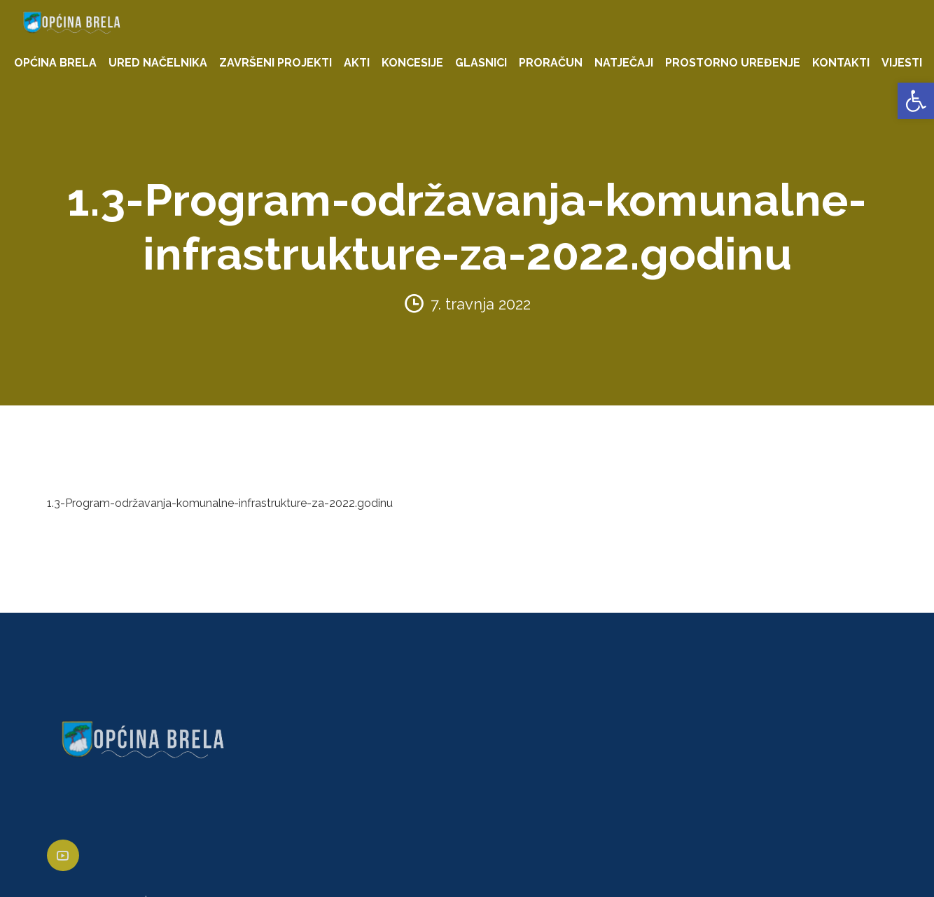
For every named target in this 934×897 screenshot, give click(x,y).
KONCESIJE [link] (412, 62)
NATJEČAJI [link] (623, 62)
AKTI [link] (357, 62)
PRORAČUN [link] (551, 62)
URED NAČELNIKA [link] (158, 62)
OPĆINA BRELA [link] (55, 62)
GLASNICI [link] (481, 62)
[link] (916, 101)
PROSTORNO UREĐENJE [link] (732, 62)
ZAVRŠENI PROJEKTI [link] (275, 62)
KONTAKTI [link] (841, 62)
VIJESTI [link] (901, 62)
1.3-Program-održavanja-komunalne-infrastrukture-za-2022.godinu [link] (220, 503)
